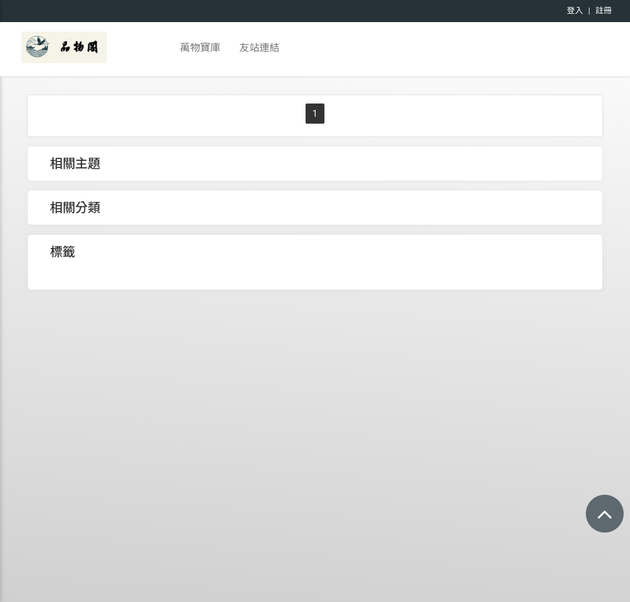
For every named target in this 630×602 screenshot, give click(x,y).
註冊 (603, 10)
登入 (575, 10)
